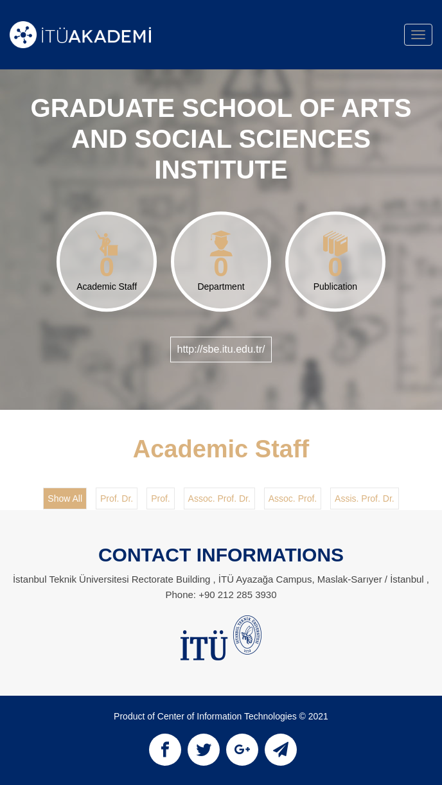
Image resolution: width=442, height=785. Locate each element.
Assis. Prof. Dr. (364, 498)
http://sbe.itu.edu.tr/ (221, 349)
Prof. (160, 498)
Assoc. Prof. (293, 498)
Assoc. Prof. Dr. (219, 498)
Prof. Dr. (116, 498)
